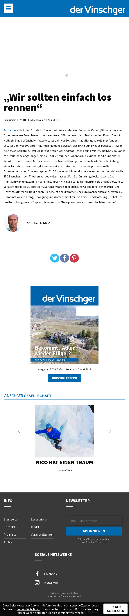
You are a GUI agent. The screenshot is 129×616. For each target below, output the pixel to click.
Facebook (46, 573)
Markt (35, 527)
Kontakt (9, 527)
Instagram (46, 582)
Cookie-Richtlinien (28, 609)
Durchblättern (64, 378)
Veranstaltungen (42, 534)
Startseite (10, 519)
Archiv (8, 542)
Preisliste (10, 534)
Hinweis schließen (115, 609)
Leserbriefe (38, 519)
